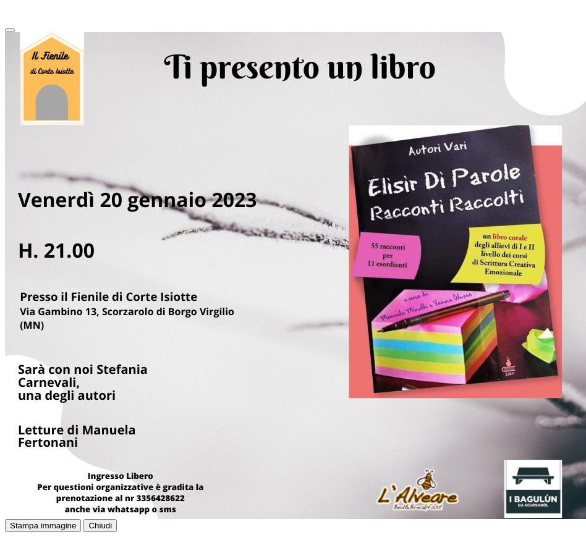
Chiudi (100, 525)
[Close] (10, 30)
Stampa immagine (43, 525)
